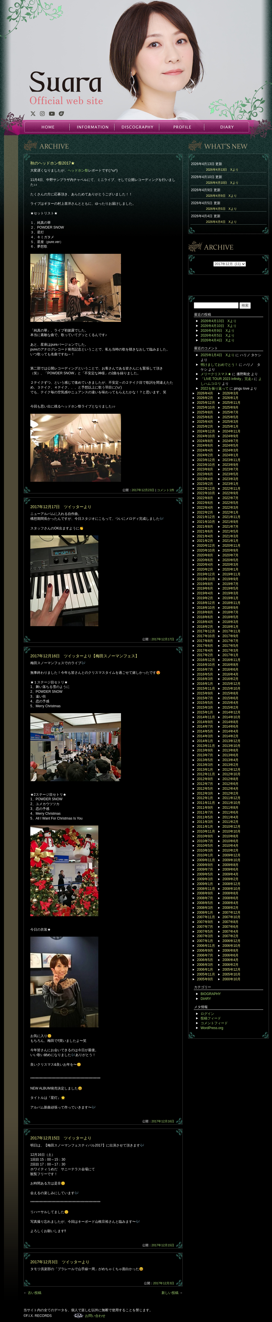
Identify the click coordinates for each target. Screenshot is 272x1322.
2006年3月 (205, 965)
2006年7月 (205, 955)
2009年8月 (230, 865)
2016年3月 (205, 679)
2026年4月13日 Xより (222, 169)
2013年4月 (230, 760)
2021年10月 (206, 522)
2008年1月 (205, 913)
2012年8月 (230, 779)
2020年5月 (230, 560)
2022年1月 (230, 512)
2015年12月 (231, 684)
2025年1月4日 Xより (218, 355)
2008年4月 (230, 903)
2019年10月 (206, 579)
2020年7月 (230, 555)
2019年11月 (231, 574)
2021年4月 (205, 536)
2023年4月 (205, 479)
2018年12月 (206, 603)
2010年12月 (231, 827)
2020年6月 (205, 560)
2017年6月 (205, 646)
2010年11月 (206, 831)
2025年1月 (230, 426)
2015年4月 (230, 703)
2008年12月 (231, 884)
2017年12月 (206, 631)
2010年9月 (205, 836)
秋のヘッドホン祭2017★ (52, 163)
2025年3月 (230, 422)
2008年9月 (205, 893)
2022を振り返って (215, 388)
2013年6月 (230, 755)
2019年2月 (205, 598)
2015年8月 (230, 693)
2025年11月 (231, 403)
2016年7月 (205, 669)
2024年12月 (206, 431)
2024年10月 (206, 436)
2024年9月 (230, 436)
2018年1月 (230, 627)
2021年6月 (205, 531)
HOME (47, 127)
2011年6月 (230, 812)
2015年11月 (206, 688)
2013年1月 (205, 770)
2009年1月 (205, 884)
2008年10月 (231, 889)
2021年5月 (230, 531)
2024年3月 (230, 450)
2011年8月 (230, 808)
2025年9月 (230, 407)
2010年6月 (230, 841)
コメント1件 (165, 490)
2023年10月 (206, 465)
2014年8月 (230, 722)
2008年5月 (205, 903)
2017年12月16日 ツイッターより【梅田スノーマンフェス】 (84, 656)
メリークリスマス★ (216, 374)
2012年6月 (230, 784)
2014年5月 (205, 731)
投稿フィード (211, 1018)
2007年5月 (205, 932)
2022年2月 (205, 512)
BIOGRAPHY (211, 994)
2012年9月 (205, 779)
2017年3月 (230, 650)
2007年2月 (230, 936)
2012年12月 (231, 770)
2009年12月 (231, 855)
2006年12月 (231, 941)
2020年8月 (205, 555)
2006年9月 (205, 951)
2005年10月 (231, 974)
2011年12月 (231, 798)
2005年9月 (205, 979)
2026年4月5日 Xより (221, 208)
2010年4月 (230, 846)
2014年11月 (206, 717)
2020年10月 (206, 550)
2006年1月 (205, 970)
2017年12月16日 (163, 1121)
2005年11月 (206, 974)
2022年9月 (230, 493)
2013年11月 (206, 746)
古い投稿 (32, 1293)
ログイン (207, 1014)
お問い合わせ (95, 1316)
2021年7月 (230, 527)
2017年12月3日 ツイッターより (60, 1262)
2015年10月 (231, 688)
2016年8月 (230, 665)
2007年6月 (230, 927)
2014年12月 (231, 712)
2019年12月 (206, 574)
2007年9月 (205, 922)
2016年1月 (205, 684)
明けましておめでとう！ (219, 365)
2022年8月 (205, 498)
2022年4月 (205, 508)
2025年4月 (205, 422)
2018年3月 (230, 622)
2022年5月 (230, 503)
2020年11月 (231, 546)
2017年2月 (205, 655)
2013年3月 (205, 765)
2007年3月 (205, 936)
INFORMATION (91, 127)
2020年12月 (206, 546)
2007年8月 (230, 922)
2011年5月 (205, 817)
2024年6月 (205, 445)
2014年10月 (231, 717)
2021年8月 (205, 527)
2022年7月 (230, 498)
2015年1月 (205, 712)
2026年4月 (205, 393)
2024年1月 (230, 455)
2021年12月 (206, 517)
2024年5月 (230, 445)
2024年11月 (231, 431)
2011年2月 (230, 822)
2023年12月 (206, 460)
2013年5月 (205, 760)
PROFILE (181, 127)
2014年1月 (205, 741)
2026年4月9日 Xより (221, 195)
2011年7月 (205, 812)
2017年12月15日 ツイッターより (61, 1138)
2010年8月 (230, 836)
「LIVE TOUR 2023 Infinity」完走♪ (227, 379)
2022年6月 (205, 503)
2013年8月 (230, 750)
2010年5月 (205, 846)
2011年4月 (230, 817)
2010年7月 (205, 841)
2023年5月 (230, 474)
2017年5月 (230, 646)
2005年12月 (231, 970)
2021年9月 (230, 522)
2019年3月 (230, 593)
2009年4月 (230, 874)
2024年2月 (205, 455)
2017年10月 (206, 636)
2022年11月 (231, 489)
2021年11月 (231, 517)
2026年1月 (230, 398)
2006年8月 (230, 951)
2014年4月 (230, 731)
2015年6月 (230, 698)
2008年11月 (206, 889)
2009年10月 (231, 860)
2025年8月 (205, 412)
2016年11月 (231, 660)
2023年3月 (230, 479)
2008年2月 (230, 908)
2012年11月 (206, 774)
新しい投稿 (172, 1293)
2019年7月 (230, 584)
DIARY (226, 127)
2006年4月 (230, 960)
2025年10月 (206, 407)
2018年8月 (205, 612)
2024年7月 (230, 441)
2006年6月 (230, 955)
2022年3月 (230, 508)
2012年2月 (230, 793)
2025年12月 (206, 403)
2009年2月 (230, 879)
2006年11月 (206, 946)
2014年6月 (230, 726)
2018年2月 (205, 627)
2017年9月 (230, 636)
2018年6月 (205, 617)
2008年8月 (230, 893)
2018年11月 (231, 603)
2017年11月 (231, 631)
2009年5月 (205, 874)
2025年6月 (205, 417)
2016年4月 (230, 674)
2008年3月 (205, 908)
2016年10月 (206, 665)
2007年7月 (205, 927)
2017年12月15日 (163, 1245)
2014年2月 (230, 736)
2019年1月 (230, 598)
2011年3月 (205, 822)
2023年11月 (231, 460)
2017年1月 (230, 655)
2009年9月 (205, 865)
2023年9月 (230, 465)
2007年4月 (230, 932)
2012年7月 (205, 784)
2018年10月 (206, 608)
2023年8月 (205, 469)
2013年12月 (231, 741)
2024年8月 (205, 441)
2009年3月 (205, 879)
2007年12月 (231, 913)
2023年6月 (205, 474)
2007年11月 (206, 917)
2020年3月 (230, 565)
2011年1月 (205, 827)
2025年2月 (205, 426)
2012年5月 (205, 789)
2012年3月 (205, 793)
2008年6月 (230, 898)
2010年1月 (205, 855)
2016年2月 (230, 679)
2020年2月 (205, 569)
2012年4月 (230, 789)
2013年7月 (205, 755)
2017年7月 (230, 641)
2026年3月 (230, 393)
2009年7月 (205, 869)
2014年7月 (205, 726)
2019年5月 (230, 588)
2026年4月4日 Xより (221, 221)
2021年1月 (230, 541)
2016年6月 (230, 669)
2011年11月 (206, 803)
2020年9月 (230, 550)
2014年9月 (205, 722)
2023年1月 (230, 484)
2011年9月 (205, 808)
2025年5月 (230, 417)
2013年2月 (230, 765)
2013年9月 (205, 750)
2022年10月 (206, 493)
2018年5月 (230, 617)
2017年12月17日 (163, 639)
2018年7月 (230, 612)
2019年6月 (205, 588)
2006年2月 (230, 965)
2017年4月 (205, 650)
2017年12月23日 (143, 490)
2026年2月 (205, 398)
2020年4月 (205, 565)
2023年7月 (230, 469)
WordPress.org (212, 1028)
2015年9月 (205, 693)
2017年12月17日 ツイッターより (61, 506)
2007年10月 (231, 917)
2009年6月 (230, 869)
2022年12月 (206, 489)
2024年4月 (205, 450)
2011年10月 (231, 803)
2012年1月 (205, 798)
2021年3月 (230, 536)
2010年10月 (231, 831)
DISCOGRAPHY (136, 127)
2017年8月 (205, 641)
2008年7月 (205, 898)
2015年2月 (230, 707)
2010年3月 (205, 850)
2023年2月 (205, 484)
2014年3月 (205, 736)
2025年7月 (230, 412)
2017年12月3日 (164, 1283)
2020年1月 (230, 569)
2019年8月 (205, 584)
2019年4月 (205, 593)
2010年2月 (230, 850)
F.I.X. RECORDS (79, 1315)
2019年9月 (230, 579)
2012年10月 (231, 774)
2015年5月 (205, 703)
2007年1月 (205, 941)
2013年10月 (231, 746)
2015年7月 (205, 698)
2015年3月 (205, 707)
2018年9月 (230, 608)
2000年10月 (231, 979)
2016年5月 (205, 674)
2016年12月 (206, 660)
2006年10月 (231, 946)
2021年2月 (205, 541)
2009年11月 (206, 860)
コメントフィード (214, 1023)
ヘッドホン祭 (78, 170)
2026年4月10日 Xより (222, 182)
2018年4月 (205, 622)
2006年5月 (205, 960)
